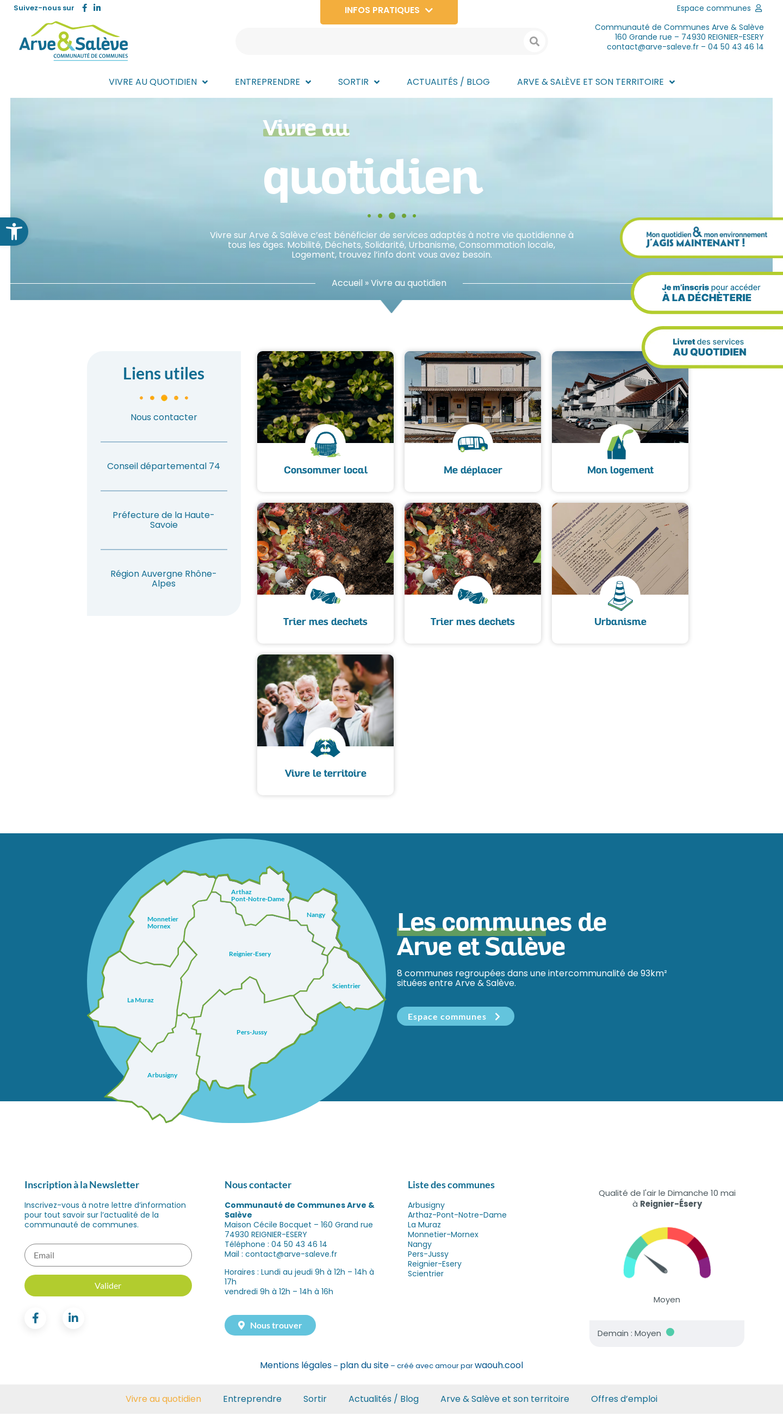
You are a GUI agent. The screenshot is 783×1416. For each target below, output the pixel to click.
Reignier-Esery (435, 1266)
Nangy (420, 1247)
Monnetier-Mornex (443, 1237)
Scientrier (426, 1276)
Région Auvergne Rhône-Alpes (163, 581)
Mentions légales (296, 1368)
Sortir (315, 1401)
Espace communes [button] (456, 1019)
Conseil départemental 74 (163, 469)
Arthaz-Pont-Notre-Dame (457, 1217)
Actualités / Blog (384, 1401)
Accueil (347, 285)
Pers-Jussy (428, 1257)
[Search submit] (534, 41)
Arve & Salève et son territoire (504, 1401)
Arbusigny (426, 1208)
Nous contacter (163, 420)
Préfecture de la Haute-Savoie (164, 522)
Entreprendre (252, 1401)
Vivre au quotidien (163, 1401)
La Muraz (424, 1227)
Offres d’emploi (624, 1401)
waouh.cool (499, 1368)
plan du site (364, 1368)
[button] (14, 231)
